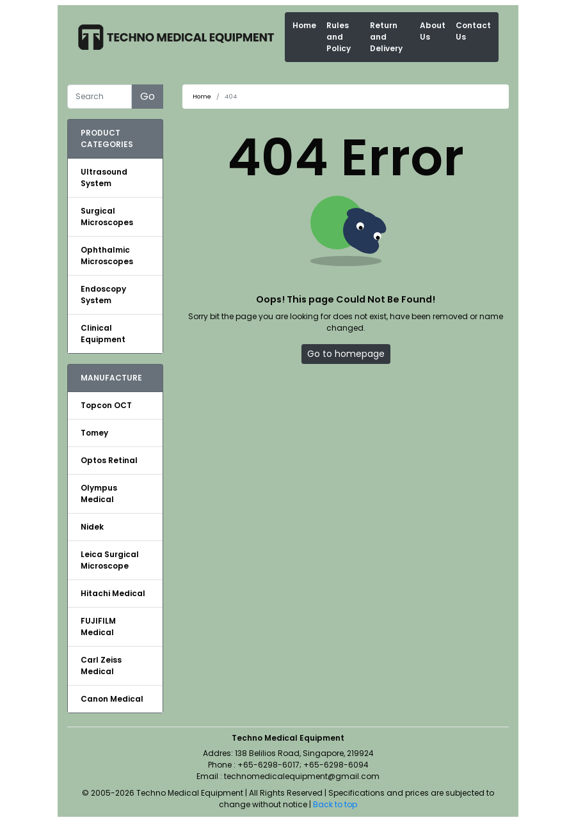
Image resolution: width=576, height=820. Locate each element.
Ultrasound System (104, 177)
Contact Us (473, 31)
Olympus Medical (99, 493)
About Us (432, 31)
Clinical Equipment (103, 333)
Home (304, 25)
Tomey (94, 432)
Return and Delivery (386, 37)
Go (147, 96)
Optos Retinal (109, 460)
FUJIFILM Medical (98, 626)
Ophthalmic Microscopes (107, 255)
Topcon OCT (106, 405)
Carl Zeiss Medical (101, 665)
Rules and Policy (338, 37)
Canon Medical (112, 698)
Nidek (92, 526)
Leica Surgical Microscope (110, 560)
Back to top (335, 804)
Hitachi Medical (113, 593)
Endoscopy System (103, 294)
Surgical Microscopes (107, 216)
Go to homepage (346, 353)
